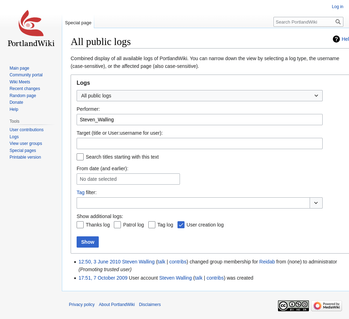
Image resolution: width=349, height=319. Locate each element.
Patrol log (133, 225)
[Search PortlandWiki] (308, 22)
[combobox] (200, 95)
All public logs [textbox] (96, 95)
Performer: (88, 109)
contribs (178, 261)
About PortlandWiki (117, 304)
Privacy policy (82, 304)
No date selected (98, 179)
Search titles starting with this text (122, 157)
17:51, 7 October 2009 (102, 278)
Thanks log (98, 225)
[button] (316, 203)
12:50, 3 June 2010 (99, 261)
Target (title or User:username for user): (120, 133)
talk (162, 261)
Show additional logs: (100, 216)
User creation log (205, 225)
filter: (87, 192)
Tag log (165, 225)
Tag (81, 192)
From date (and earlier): (102, 168)
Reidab (267, 261)
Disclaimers (150, 304)
